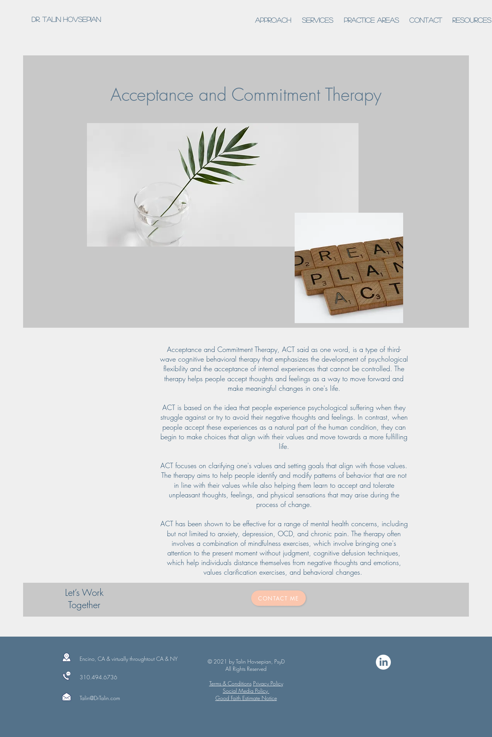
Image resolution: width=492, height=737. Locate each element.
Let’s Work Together (84, 598)
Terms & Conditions (230, 683)
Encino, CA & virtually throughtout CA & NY (129, 658)
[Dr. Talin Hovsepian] (66, 20)
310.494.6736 (98, 677)
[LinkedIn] (383, 662)
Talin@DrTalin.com (100, 698)
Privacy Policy (268, 683)
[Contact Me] (278, 598)
